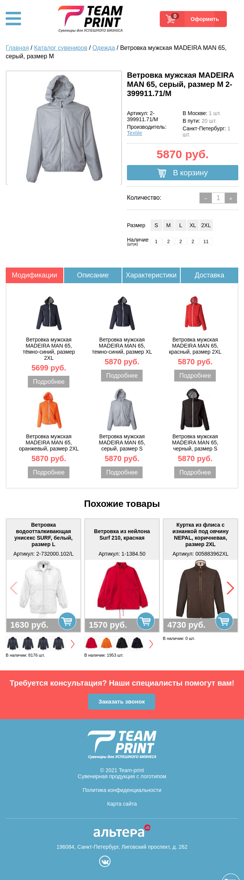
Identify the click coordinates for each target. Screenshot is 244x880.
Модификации (34, 275)
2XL (206, 225)
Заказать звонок (121, 701)
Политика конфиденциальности (122, 790)
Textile (134, 133)
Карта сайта (122, 804)
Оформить (203, 19)
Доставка (209, 275)
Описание (93, 275)
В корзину (182, 173)
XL (192, 225)
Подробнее (48, 381)
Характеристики (151, 275)
